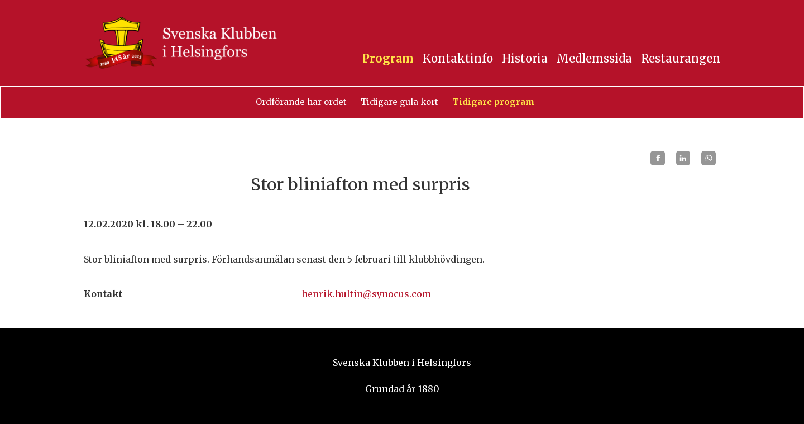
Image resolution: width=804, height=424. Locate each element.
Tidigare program (493, 102)
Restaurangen (680, 58)
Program (388, 58)
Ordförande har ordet (301, 102)
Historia (525, 58)
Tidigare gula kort (399, 102)
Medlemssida (594, 58)
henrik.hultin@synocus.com (366, 293)
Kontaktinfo (458, 58)
